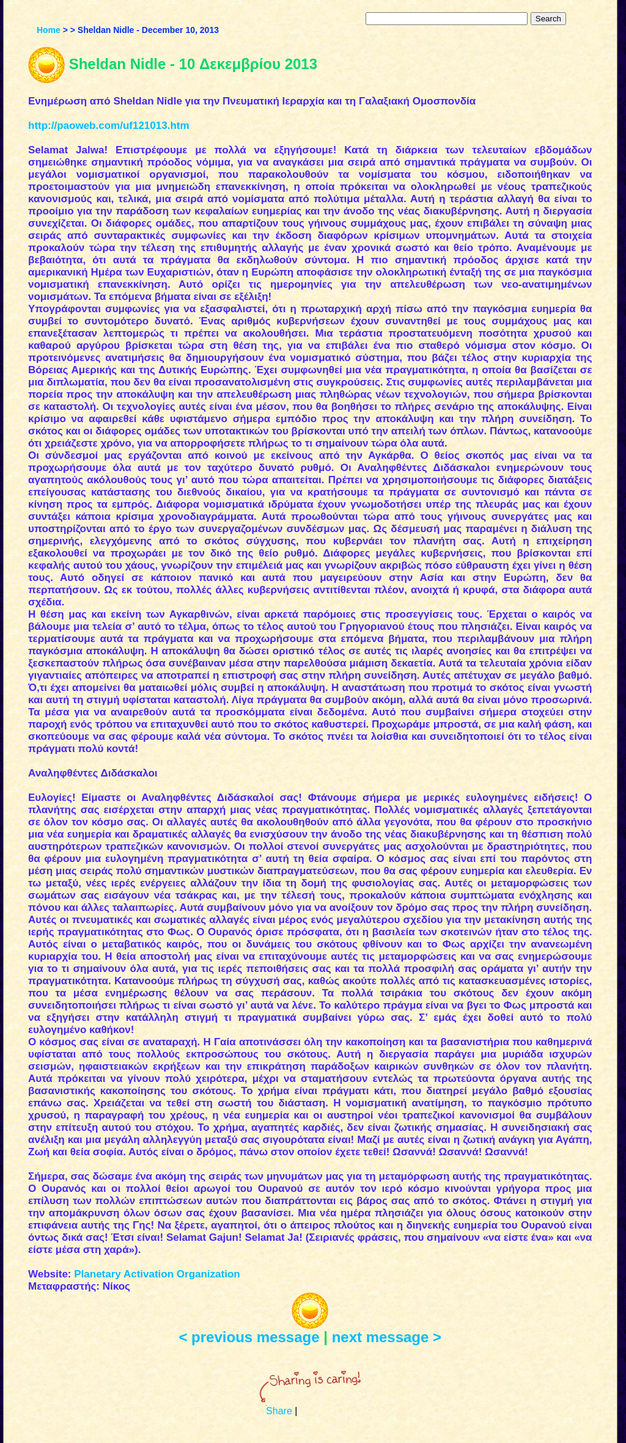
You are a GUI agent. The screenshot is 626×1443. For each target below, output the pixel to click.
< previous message (249, 1337)
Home (49, 30)
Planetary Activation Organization (157, 1274)
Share (279, 1411)
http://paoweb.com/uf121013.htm (109, 125)
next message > (386, 1337)
